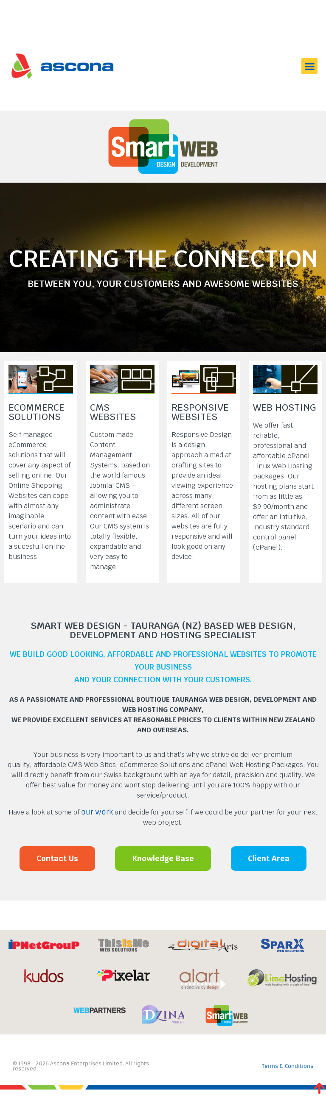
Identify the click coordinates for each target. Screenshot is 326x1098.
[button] (309, 66)
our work (97, 812)
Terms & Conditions (287, 1066)
